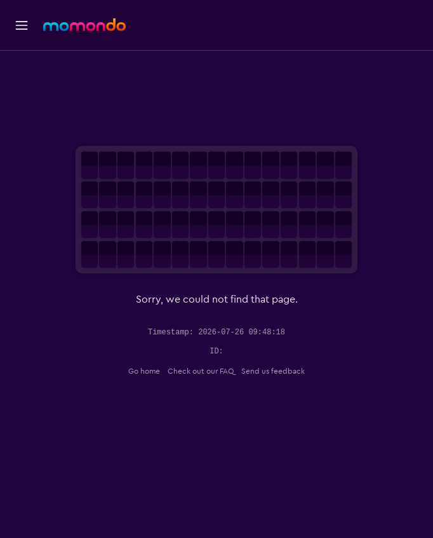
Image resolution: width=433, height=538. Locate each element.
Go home (144, 371)
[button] (22, 25)
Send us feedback (273, 371)
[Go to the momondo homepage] (84, 24)
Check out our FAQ (201, 371)
